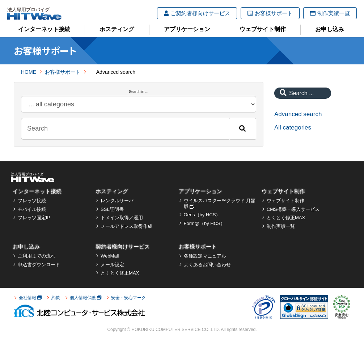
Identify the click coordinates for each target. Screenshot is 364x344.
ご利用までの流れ (36, 256)
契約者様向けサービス (123, 246)
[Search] (242, 129)
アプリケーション (187, 29)
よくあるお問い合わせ (207, 264)
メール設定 (112, 264)
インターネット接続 (44, 29)
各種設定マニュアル (205, 256)
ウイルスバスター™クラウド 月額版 (220, 203)
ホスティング (117, 29)
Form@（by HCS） (204, 223)
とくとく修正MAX (286, 217)
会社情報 (30, 297)
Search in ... (138, 92)
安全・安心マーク (128, 297)
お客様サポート (270, 13)
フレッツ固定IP (34, 217)
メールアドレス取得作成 (126, 226)
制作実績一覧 (330, 13)
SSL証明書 (112, 209)
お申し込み (329, 29)
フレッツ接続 (32, 200)
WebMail (110, 256)
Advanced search (298, 114)
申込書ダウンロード (39, 264)
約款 (55, 297)
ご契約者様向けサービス (197, 13)
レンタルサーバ (117, 200)
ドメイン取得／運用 (122, 217)
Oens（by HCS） (202, 214)
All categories (292, 127)
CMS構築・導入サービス (293, 209)
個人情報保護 (85, 297)
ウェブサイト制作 (263, 29)
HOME (28, 72)
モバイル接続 (32, 209)
